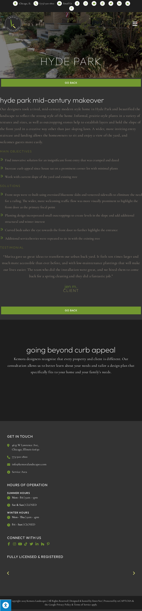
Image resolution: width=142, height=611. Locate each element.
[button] (8, 573)
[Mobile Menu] (135, 23)
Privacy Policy (64, 604)
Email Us (67, 3)
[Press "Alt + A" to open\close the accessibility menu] (5, 605)
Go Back (71, 82)
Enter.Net (97, 600)
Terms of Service (82, 604)
